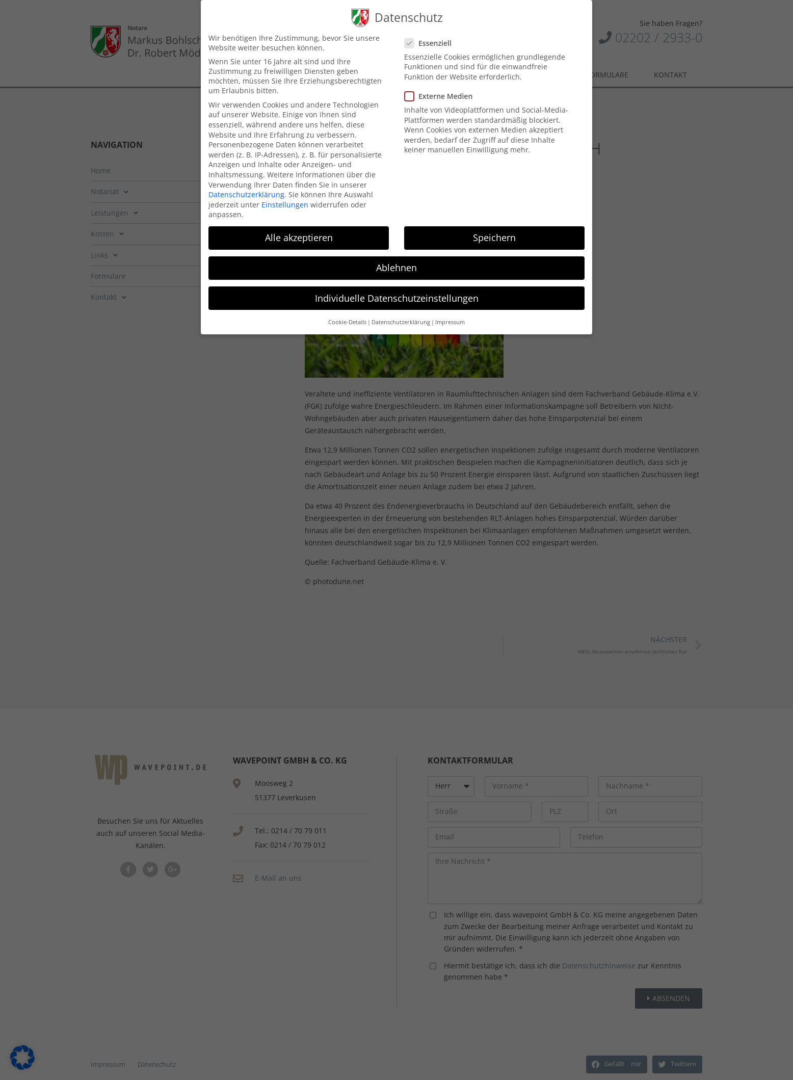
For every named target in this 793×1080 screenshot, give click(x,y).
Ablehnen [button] (396, 267)
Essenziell (432, 42)
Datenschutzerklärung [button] (401, 321)
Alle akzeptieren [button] (299, 237)
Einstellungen (284, 203)
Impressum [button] (450, 321)
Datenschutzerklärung (246, 194)
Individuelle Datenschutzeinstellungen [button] (397, 297)
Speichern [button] (494, 237)
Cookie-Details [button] (347, 321)
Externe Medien (442, 95)
